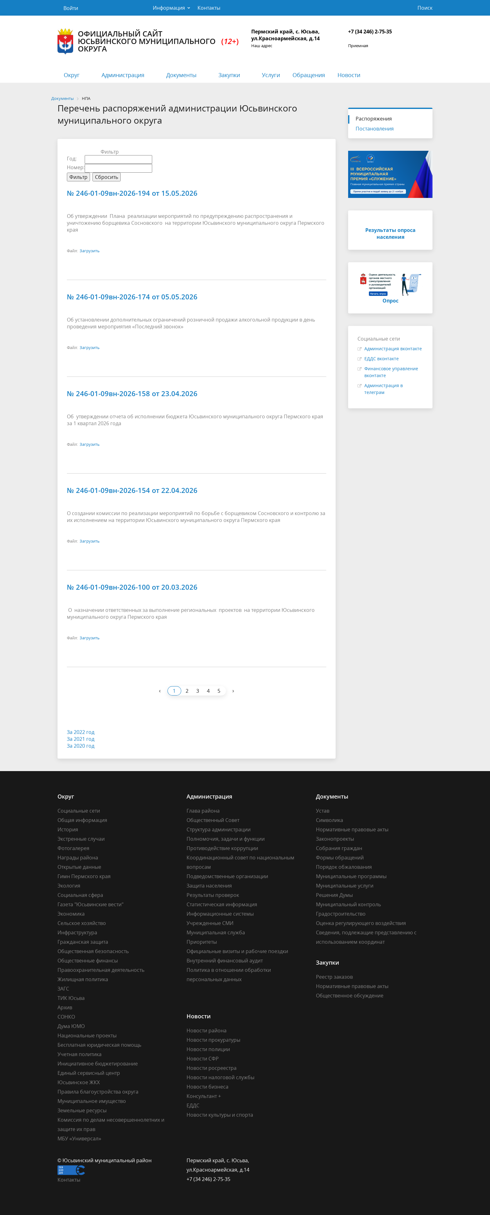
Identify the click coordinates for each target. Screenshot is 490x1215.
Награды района (78, 857)
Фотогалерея (73, 848)
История (68, 829)
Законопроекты (335, 838)
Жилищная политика (83, 979)
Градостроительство (341, 913)
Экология (69, 885)
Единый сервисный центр (89, 1073)
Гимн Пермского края (84, 876)
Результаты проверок (213, 895)
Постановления (375, 128)
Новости (349, 75)
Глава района (203, 810)
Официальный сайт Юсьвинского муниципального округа (148, 41)
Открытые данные (79, 866)
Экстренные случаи (81, 838)
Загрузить (90, 250)
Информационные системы (220, 913)
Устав (322, 810)
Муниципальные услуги (344, 885)
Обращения (308, 75)
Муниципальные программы (351, 876)
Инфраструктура (77, 932)
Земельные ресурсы (82, 1110)
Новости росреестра (212, 1068)
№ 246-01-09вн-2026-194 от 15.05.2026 (132, 193)
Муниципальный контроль (348, 904)
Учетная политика (80, 1054)
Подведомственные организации (227, 876)
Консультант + (204, 1096)
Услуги (271, 75)
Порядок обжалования (344, 866)
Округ (72, 75)
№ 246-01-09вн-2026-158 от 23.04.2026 (132, 393)
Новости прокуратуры (213, 1039)
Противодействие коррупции (222, 848)
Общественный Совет (213, 820)
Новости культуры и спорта (220, 1114)
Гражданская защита (83, 941)
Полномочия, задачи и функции (226, 838)
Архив (65, 1007)
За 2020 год (80, 745)
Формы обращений (340, 857)
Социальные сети (79, 810)
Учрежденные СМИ (210, 923)
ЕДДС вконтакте (381, 359)
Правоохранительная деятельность (101, 970)
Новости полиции (208, 1049)
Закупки (229, 75)
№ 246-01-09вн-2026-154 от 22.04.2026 (132, 490)
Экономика (71, 913)
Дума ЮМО (71, 1026)
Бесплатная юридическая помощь (99, 1044)
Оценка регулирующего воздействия (361, 923)
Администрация (123, 75)
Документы (181, 75)
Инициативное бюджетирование (98, 1063)
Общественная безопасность (93, 951)
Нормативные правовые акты (352, 829)
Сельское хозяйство (82, 923)
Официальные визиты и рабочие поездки (237, 951)
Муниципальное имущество (92, 1101)
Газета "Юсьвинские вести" (90, 904)
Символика (329, 820)
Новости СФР (203, 1058)
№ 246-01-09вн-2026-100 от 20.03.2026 (132, 587)
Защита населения (209, 885)
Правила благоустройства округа (98, 1091)
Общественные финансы (88, 960)
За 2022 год (80, 732)
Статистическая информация (222, 904)
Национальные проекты (87, 1035)
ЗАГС (63, 988)
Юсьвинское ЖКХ (79, 1082)
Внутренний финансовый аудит (225, 960)
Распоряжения (374, 118)
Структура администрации (219, 829)
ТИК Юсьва (71, 998)
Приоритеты (202, 941)
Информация (169, 7)
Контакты (209, 7)
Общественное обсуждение (349, 995)
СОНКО (66, 1016)
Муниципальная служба (216, 932)
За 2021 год (80, 738)
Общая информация (82, 820)
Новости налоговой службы (220, 1077)
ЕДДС (193, 1105)
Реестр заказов (334, 976)
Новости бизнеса (207, 1086)
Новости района (207, 1030)
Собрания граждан (339, 848)
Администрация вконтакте (393, 349)
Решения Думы (334, 895)
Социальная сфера (80, 895)
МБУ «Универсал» (79, 1138)
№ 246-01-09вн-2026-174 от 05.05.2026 (132, 296)
